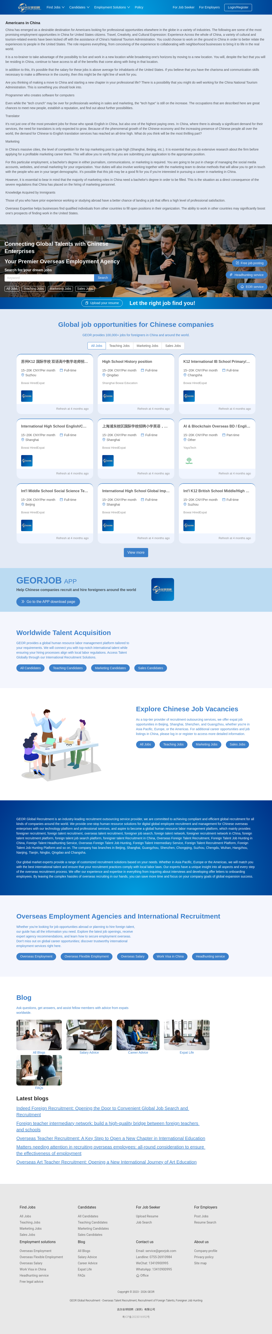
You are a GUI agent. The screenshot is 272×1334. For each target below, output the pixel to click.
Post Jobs (201, 1216)
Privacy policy (204, 1257)
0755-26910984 (154, 1257)
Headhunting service (34, 1275)
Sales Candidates (90, 1235)
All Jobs (25, 1216)
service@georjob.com (156, 1251)
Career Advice (87, 1263)
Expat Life (85, 1269)
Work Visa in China (33, 1269)
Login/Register (238, 7)
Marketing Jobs (31, 1228)
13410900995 (152, 1263)
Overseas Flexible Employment (41, 1257)
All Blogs (84, 1251)
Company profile (205, 1251)
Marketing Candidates (93, 1228)
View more (136, 552)
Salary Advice (87, 1257)
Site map (200, 1263)
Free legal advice (31, 1281)
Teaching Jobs (30, 1222)
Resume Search (205, 1222)
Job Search (144, 1222)
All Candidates (88, 1216)
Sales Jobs (27, 1235)
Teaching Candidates (93, 1222)
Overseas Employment (35, 1251)
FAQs (81, 1275)
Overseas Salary (31, 1263)
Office (142, 1275)
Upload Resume (147, 1216)
